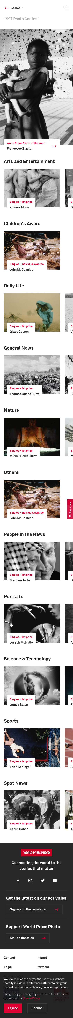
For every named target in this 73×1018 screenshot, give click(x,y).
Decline (37, 1008)
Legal (8, 967)
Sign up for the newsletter (28, 909)
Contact (9, 957)
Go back (16, 8)
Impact (42, 957)
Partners (43, 967)
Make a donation (22, 938)
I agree (13, 1008)
